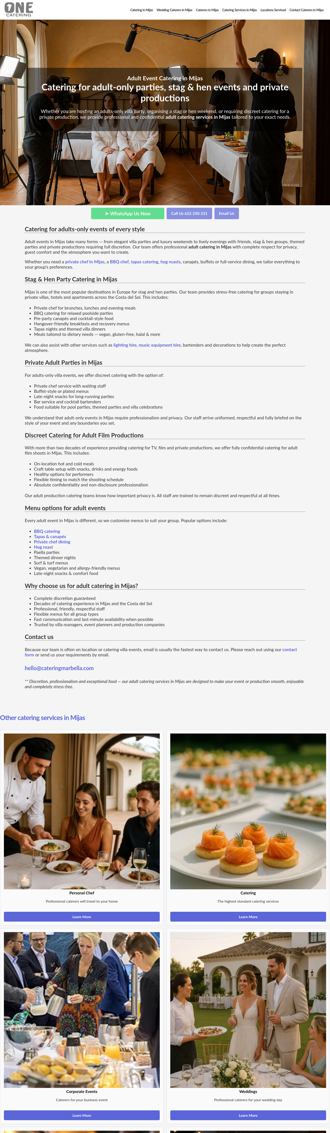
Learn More (82, 916)
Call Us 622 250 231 (189, 213)
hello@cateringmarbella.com (59, 668)
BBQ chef (119, 261)
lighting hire (125, 345)
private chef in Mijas (85, 261)
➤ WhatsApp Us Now (128, 213)
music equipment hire (160, 345)
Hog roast (43, 547)
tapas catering (144, 261)
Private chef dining (52, 541)
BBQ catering (47, 531)
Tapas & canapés (50, 536)
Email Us (226, 213)
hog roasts (170, 261)
